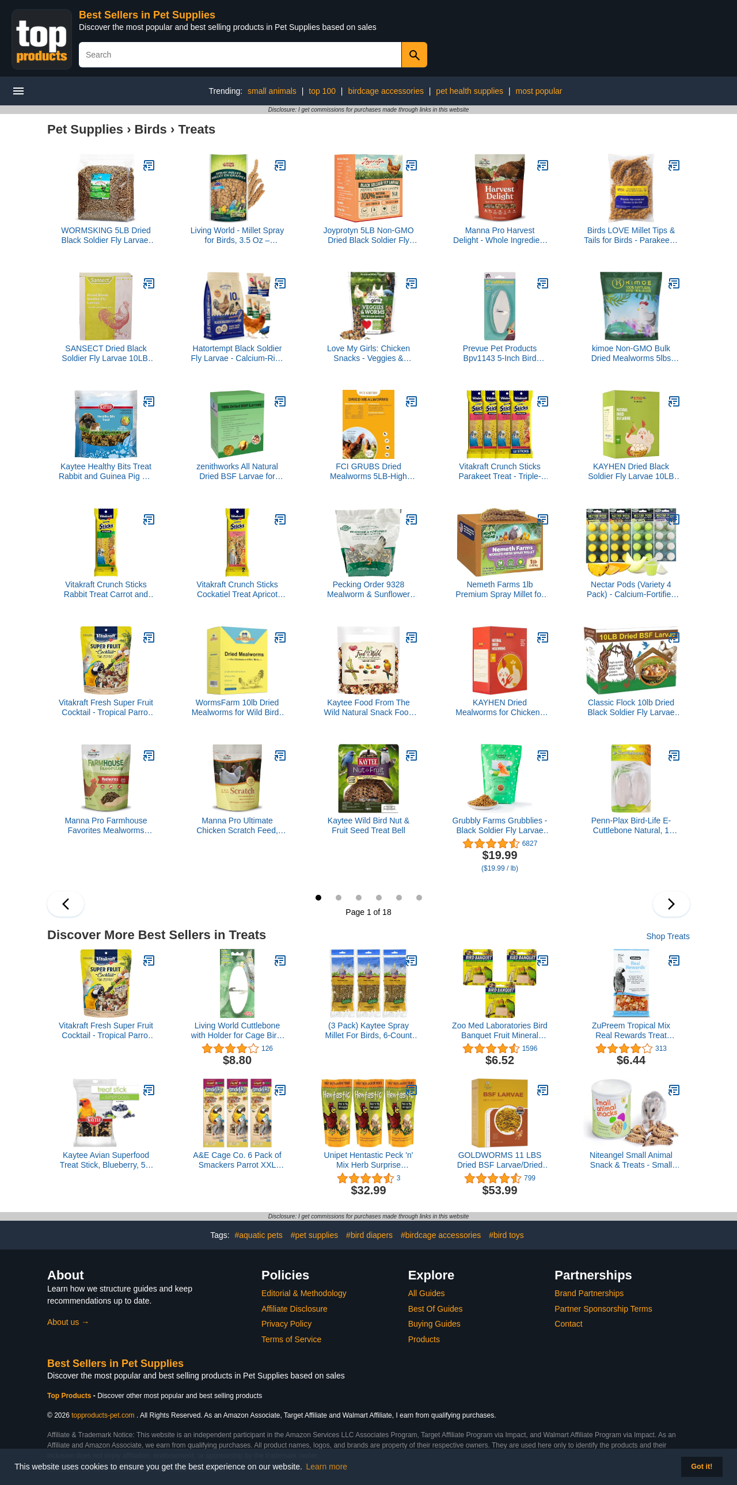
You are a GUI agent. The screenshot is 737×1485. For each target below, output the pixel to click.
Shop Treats (668, 936)
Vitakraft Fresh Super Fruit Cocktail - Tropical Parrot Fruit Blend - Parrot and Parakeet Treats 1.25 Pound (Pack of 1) (106, 707)
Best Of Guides (435, 1308)
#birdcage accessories (441, 1235)
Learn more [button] (327, 1466)
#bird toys (506, 1235)
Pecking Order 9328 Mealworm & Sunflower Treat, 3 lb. (368, 589)
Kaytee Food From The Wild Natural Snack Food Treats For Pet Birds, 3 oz (369, 707)
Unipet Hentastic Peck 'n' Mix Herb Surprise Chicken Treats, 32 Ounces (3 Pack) (368, 1160)
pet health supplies (469, 91)
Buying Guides (434, 1323)
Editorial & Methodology (304, 1293)
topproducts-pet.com (102, 1415)
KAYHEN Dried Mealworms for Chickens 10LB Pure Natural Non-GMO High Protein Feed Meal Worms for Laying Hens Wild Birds (499, 707)
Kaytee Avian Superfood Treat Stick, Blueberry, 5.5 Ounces (106, 1160)
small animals (272, 91)
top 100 (322, 91)
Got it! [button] (701, 1467)
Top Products (70, 1396)
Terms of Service (291, 1339)
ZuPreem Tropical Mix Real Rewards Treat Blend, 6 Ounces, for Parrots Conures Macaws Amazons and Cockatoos (631, 1030)
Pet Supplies (85, 129)
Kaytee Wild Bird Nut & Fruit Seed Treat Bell (368, 825)
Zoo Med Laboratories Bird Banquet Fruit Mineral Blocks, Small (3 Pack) (500, 1030)
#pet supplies (315, 1235)
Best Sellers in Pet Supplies (147, 15)
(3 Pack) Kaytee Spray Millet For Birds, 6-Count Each (368, 1030)
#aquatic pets (259, 1235)
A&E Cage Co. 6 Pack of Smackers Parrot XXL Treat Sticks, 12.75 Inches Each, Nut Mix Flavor (237, 1160)
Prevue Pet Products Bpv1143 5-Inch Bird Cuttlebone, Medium (500, 353)
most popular (539, 91)
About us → (68, 1322)
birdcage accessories (386, 91)
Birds (151, 129)
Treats (196, 129)
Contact (568, 1323)
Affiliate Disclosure (294, 1308)
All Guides (426, 1293)
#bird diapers (369, 1235)
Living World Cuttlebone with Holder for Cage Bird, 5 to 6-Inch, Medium (237, 1030)
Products (424, 1339)
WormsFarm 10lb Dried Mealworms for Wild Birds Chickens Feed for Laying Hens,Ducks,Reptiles (237, 707)
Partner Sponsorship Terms (603, 1308)
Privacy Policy (286, 1323)
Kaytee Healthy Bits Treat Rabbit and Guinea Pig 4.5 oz (106, 471)
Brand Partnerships (589, 1293)
